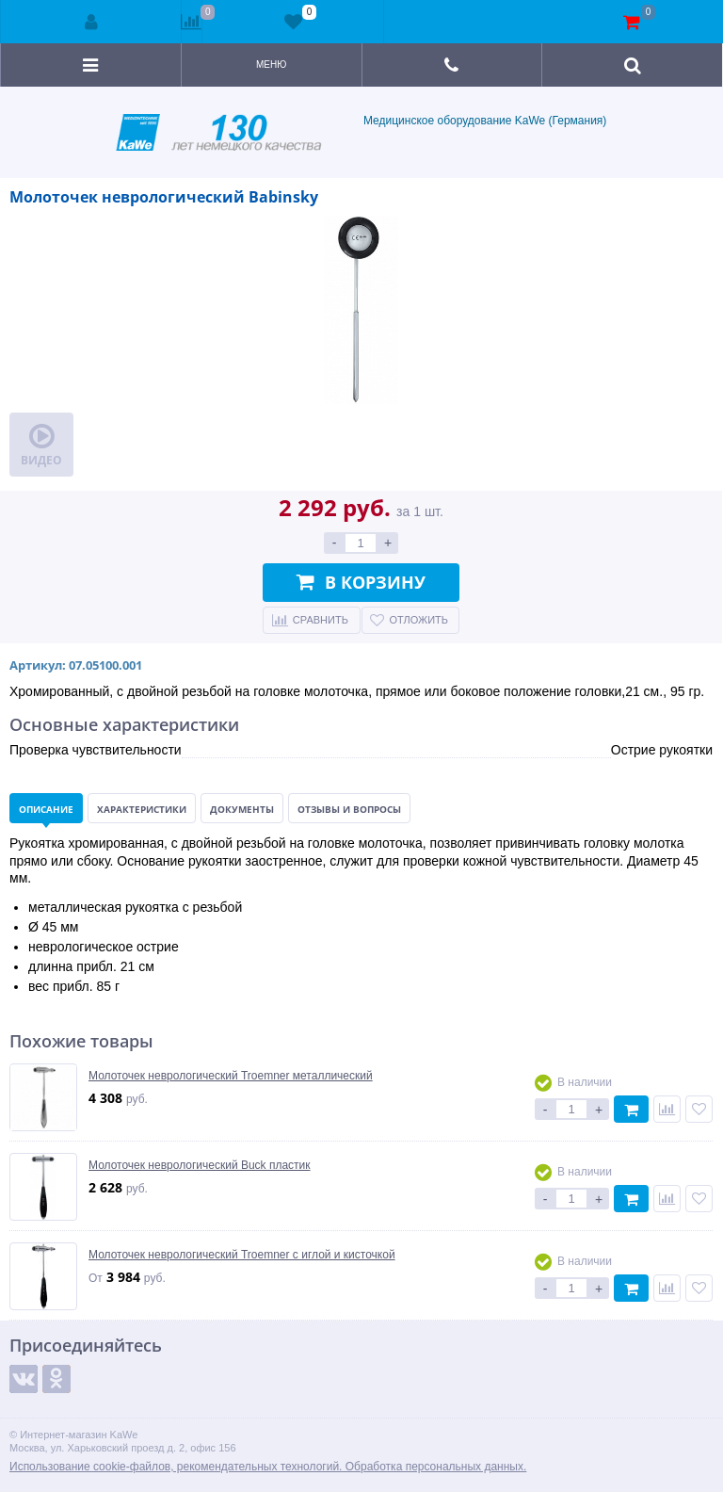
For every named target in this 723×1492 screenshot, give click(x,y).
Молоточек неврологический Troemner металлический (230, 1075)
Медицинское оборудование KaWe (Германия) (361, 132)
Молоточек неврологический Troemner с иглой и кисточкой (241, 1254)
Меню (271, 64)
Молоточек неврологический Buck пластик (199, 1165)
